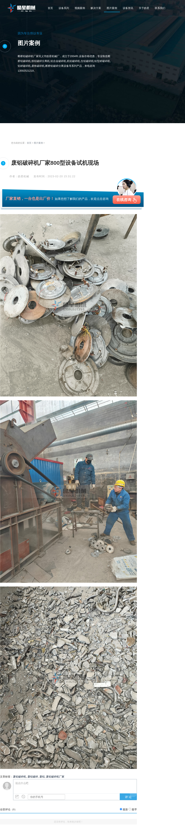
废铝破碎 (33, 776)
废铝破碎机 (19, 776)
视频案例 (80, 8)
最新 (125, 809)
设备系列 (64, 8)
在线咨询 (123, 200)
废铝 (42, 776)
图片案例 (112, 8)
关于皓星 (144, 8)
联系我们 (160, 8)
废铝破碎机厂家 (55, 776)
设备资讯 (128, 8)
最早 (134, 809)
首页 (50, 8)
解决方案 (96, 8)
